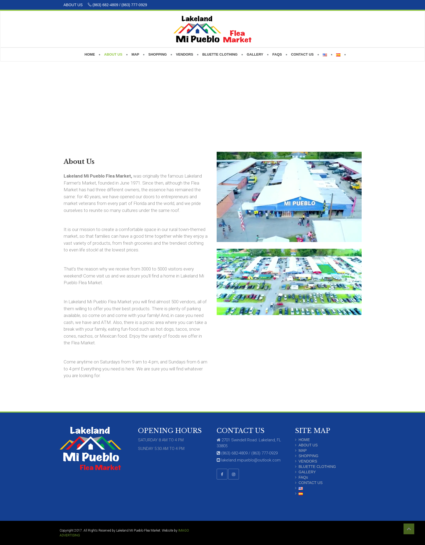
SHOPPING (308, 456)
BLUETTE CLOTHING (317, 466)
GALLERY (307, 472)
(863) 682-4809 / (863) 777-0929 (117, 5)
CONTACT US (311, 483)
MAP (303, 450)
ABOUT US (74, 5)
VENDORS (308, 461)
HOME (304, 440)
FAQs (303, 477)
